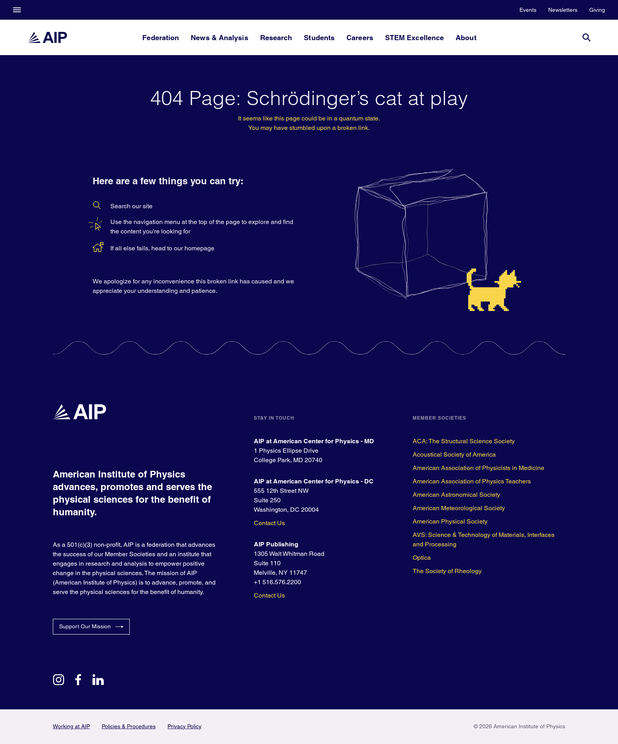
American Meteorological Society (459, 508)
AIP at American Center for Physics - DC (314, 481)
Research (276, 37)
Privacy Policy (184, 726)
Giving (597, 10)
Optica (422, 557)
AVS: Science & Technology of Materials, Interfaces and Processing (484, 539)
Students (319, 37)
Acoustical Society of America (454, 454)
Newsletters (562, 10)
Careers (359, 37)
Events (527, 10)
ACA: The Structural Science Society (464, 441)
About (466, 37)
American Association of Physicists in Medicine (478, 468)
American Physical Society (450, 521)
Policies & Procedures (129, 726)
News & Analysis (219, 37)
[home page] (47, 37)
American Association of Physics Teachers (472, 481)
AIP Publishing (276, 544)
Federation (160, 37)
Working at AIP (71, 726)
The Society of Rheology (447, 571)
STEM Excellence (414, 37)
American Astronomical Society (456, 494)
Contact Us (269, 523)
